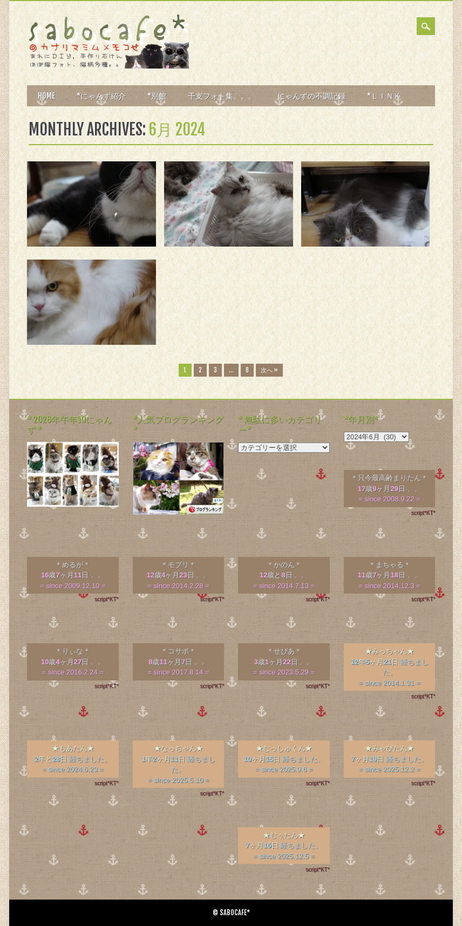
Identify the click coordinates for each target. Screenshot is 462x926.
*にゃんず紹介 (101, 95)
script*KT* (423, 513)
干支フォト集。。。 (222, 95)
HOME (46, 95)
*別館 (156, 95)
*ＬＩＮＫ (384, 95)
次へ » (269, 370)
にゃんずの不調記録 (311, 95)
